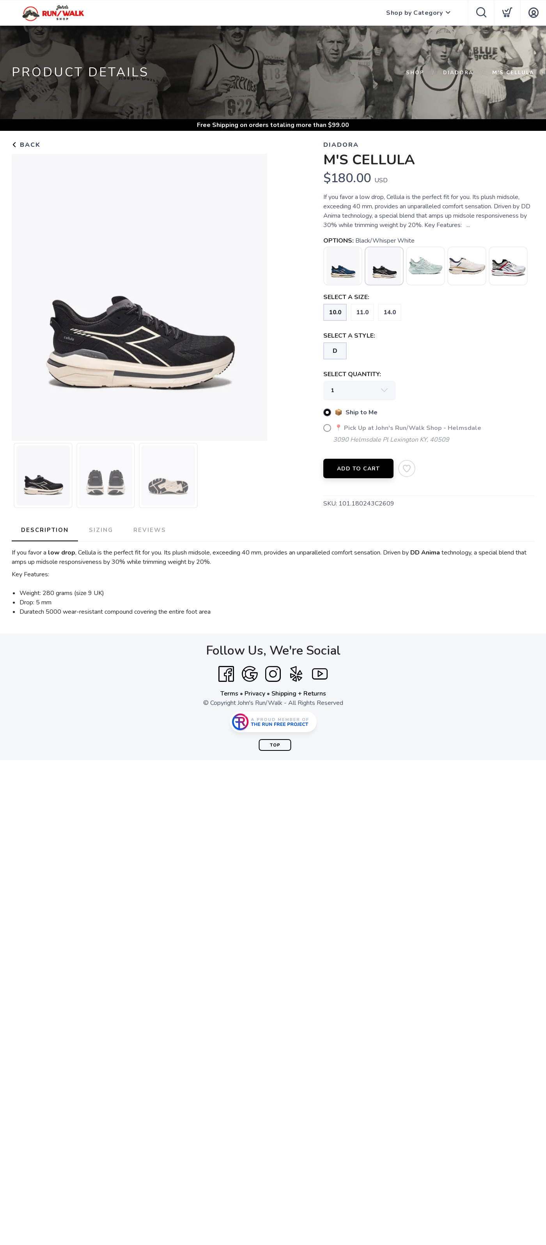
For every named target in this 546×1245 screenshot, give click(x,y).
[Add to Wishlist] (406, 468)
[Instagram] (273, 674)
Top (275, 745)
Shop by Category (414, 13)
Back (26, 145)
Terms (229, 693)
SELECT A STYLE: (349, 335)
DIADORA (458, 72)
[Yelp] (296, 674)
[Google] (249, 674)
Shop (415, 72)
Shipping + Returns (298, 693)
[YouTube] (320, 674)
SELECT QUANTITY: (352, 374)
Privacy (255, 693)
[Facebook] (226, 674)
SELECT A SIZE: (346, 297)
